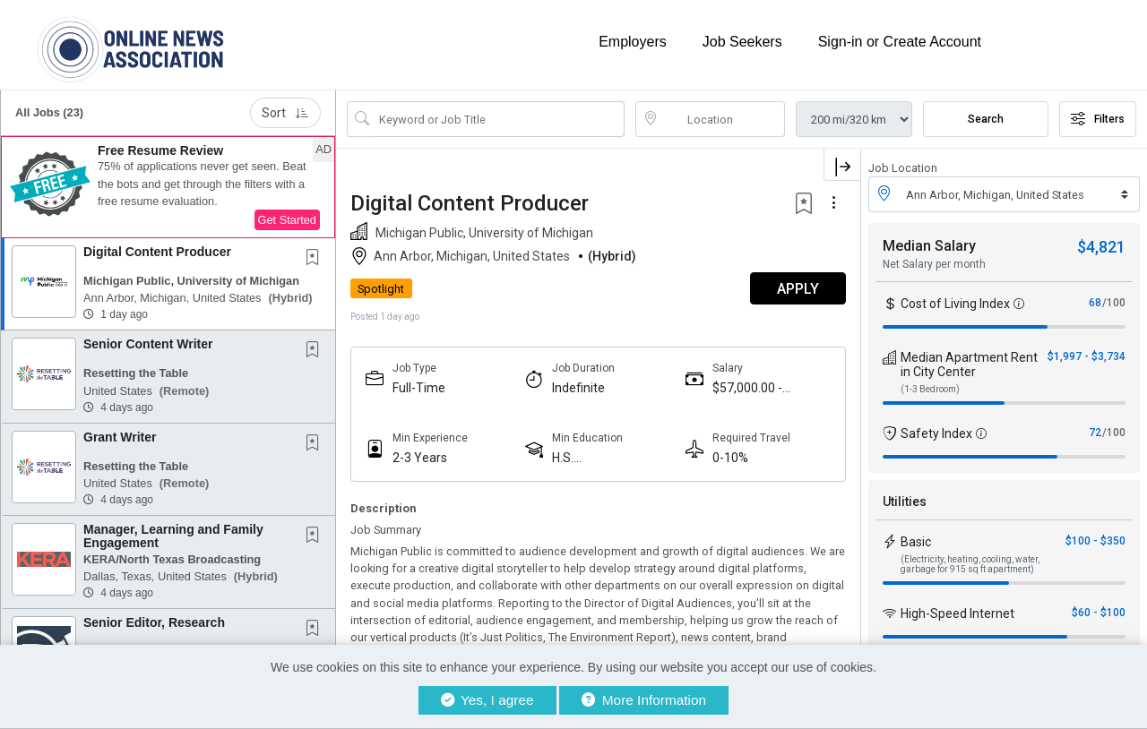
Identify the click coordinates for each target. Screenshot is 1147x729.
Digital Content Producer (157, 251)
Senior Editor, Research (154, 622)
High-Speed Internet (957, 613)
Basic (916, 542)
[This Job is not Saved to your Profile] (316, 258)
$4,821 (1101, 246)
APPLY (798, 288)
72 (1095, 432)
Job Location (902, 168)
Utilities (905, 501)
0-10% (730, 457)
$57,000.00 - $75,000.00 (747, 388)
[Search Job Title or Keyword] (498, 119)
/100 (1113, 302)
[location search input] (723, 119)
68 (1095, 302)
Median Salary (929, 245)
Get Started (287, 220)
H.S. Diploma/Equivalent (607, 458)
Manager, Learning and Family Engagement (173, 536)
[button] (168, 187)
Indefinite (578, 388)
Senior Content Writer (147, 344)
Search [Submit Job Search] (986, 119)
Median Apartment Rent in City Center (969, 364)
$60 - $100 (1098, 612)
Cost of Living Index (955, 303)
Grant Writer (119, 437)
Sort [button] (285, 113)
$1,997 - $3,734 (1086, 356)
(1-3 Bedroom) (930, 389)
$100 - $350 (1095, 541)
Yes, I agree (487, 700)
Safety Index (936, 433)
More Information (644, 700)
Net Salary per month (934, 264)
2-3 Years (419, 457)
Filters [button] (1098, 119)
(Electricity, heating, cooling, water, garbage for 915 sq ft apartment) (970, 564)
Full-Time (418, 388)
